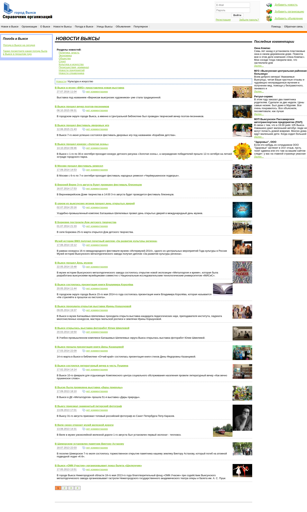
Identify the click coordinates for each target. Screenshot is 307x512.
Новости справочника (71, 73)
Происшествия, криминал (74, 67)
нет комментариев (97, 91)
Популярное (141, 26)
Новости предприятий (72, 70)
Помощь (276, 26)
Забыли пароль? (249, 19)
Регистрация (223, 19)
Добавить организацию (289, 11)
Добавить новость (286, 4)
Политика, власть (69, 52)
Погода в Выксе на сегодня (19, 45)
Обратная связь (293, 26)
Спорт (62, 61)
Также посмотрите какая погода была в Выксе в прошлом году (25, 52)
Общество (65, 58)
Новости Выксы (62, 26)
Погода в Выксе (84, 26)
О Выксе (45, 26)
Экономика (65, 55)
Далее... (259, 65)
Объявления (123, 26)
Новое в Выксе (10, 26)
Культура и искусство (71, 64)
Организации (29, 26)
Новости (61, 81)
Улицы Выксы (105, 26)
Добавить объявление (289, 18)
